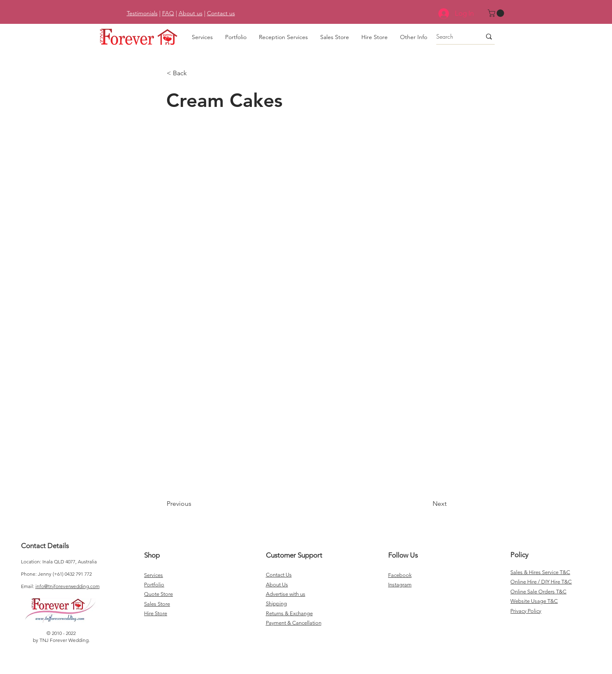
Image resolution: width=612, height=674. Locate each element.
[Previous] (194, 504)
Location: (31, 561)
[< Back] (194, 73)
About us (190, 13)
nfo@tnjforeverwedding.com (68, 586)
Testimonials (142, 13)
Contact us (221, 13)
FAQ (168, 13)
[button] (497, 13)
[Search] (452, 36)
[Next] (426, 504)
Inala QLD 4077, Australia (69, 561)
